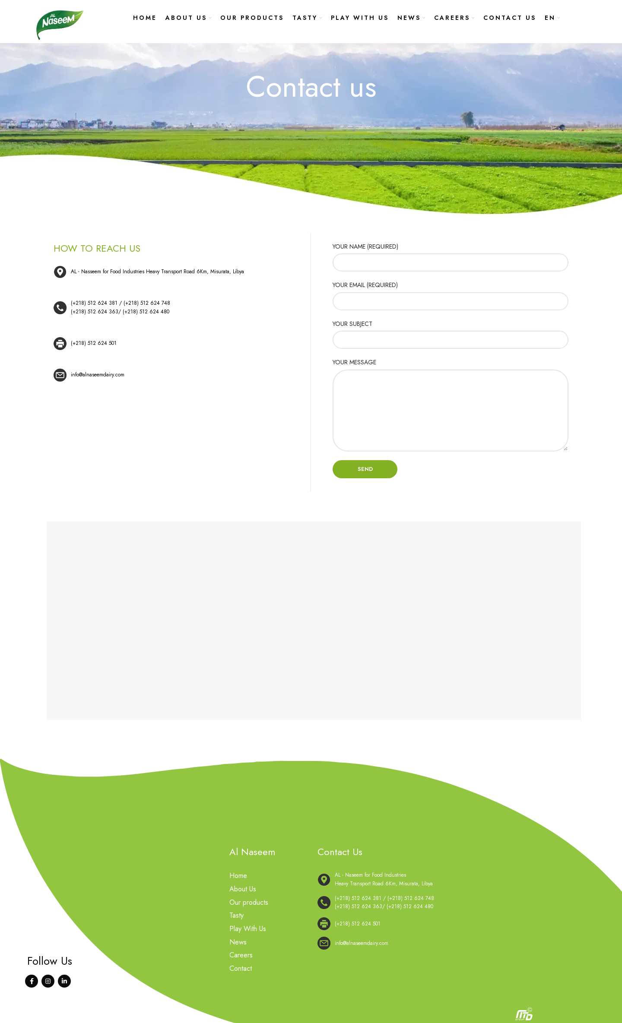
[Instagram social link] (47, 981)
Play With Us (247, 928)
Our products (248, 902)
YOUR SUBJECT (352, 323)
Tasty (236, 915)
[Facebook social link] (31, 981)
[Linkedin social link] (64, 981)
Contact (240, 967)
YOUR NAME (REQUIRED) (365, 246)
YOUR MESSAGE (354, 362)
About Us (242, 889)
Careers (241, 955)
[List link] (171, 308)
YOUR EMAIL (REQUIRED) (365, 285)
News (238, 941)
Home (238, 876)
